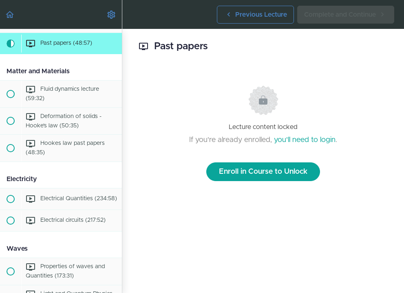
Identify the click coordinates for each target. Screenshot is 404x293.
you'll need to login (305, 140)
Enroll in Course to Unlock (263, 171)
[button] (10, 14)
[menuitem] (112, 14)
